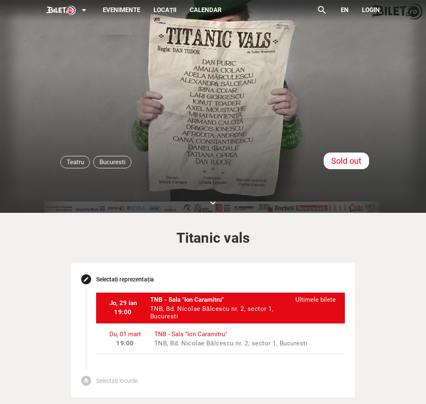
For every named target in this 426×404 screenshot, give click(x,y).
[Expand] (68, 10)
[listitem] (220, 308)
